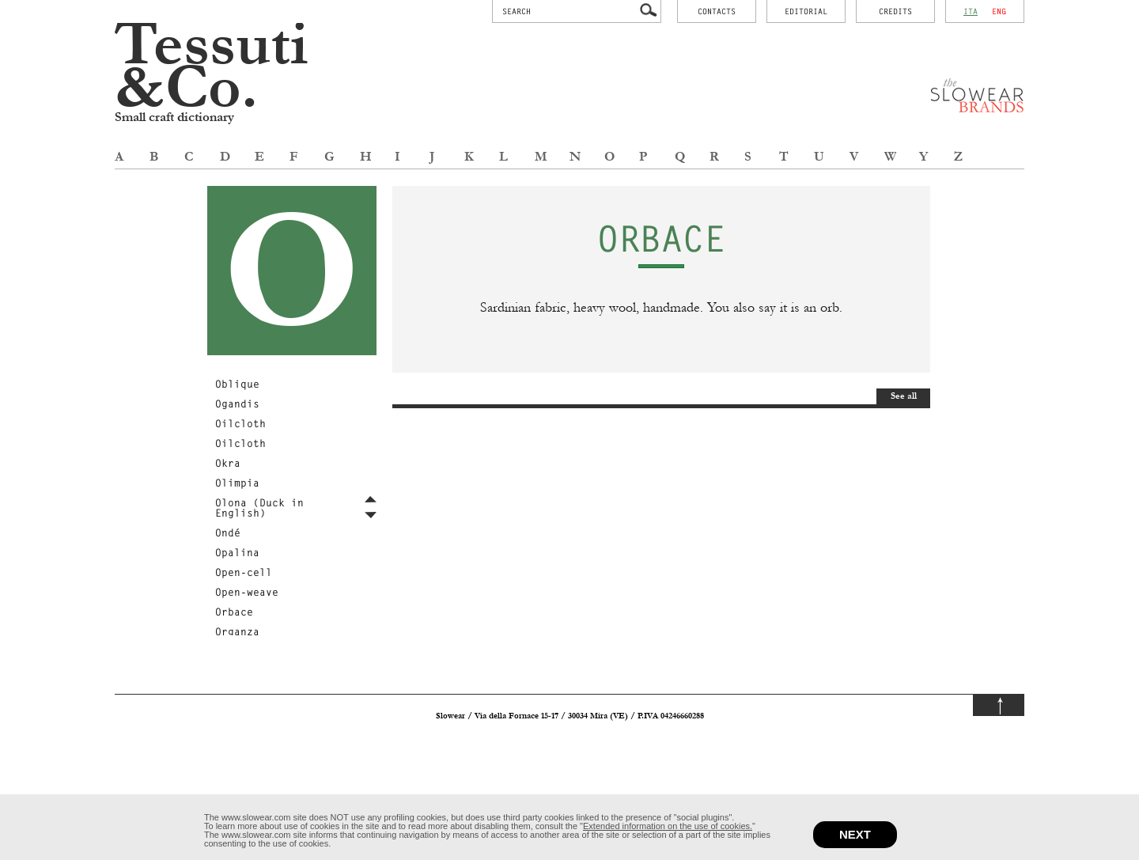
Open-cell (243, 572)
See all (904, 396)
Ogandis (237, 403)
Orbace (234, 611)
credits (895, 11)
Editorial (806, 11)
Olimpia (237, 482)
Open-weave (246, 591)
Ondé (227, 532)
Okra (227, 463)
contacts (717, 11)
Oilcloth (240, 423)
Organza (237, 631)
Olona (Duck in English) (259, 507)
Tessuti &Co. (211, 66)
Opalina (237, 552)
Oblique (237, 383)
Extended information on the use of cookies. (667, 826)
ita (970, 11)
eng (999, 11)
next (855, 834)
